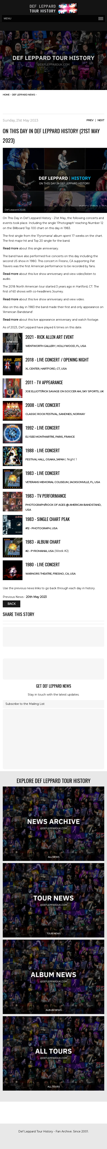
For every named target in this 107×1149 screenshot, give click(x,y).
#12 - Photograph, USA (41, 528)
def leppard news (23, 94)
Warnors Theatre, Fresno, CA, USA (50, 573)
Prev (90, 120)
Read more (10, 248)
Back (11, 604)
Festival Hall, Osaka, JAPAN (44, 459)
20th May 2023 (36, 597)
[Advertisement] (72, 104)
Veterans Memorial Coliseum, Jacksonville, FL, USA (62, 482)
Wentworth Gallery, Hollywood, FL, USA (55, 345)
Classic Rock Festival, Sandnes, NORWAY (55, 414)
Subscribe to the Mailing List (25, 704)
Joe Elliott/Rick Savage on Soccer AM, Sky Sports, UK (64, 391)
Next (101, 120)
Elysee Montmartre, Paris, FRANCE (50, 436)
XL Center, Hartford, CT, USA (46, 368)
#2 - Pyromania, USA (39, 550)
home (6, 94)
